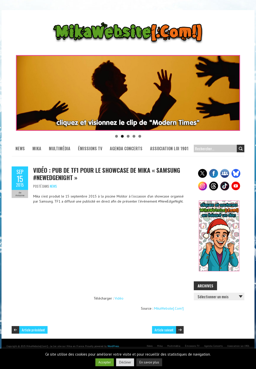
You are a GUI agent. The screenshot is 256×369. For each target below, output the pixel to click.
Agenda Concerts (126, 148)
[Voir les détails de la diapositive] (128, 93)
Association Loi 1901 (169, 148)
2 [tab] (122, 136)
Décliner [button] (125, 362)
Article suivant (164, 329)
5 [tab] (139, 136)
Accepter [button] (104, 362)
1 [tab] (116, 136)
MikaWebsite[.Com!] (169, 308)
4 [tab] (134, 136)
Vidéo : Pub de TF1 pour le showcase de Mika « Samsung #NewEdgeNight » (106, 173)
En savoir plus (149, 362)
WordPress (113, 346)
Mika (36, 148)
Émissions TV (90, 148)
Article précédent (33, 329)
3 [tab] (128, 136)
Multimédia (59, 148)
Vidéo (119, 298)
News (20, 148)
